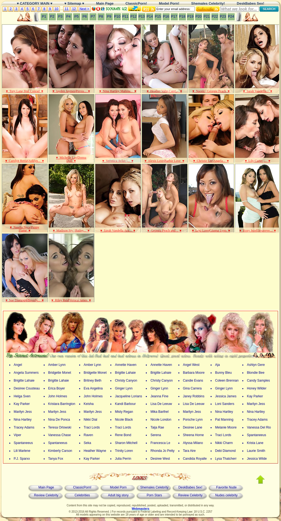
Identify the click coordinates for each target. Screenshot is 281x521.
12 (74, 9)
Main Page (46, 487)
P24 (231, 16)
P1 (44, 16)
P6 (85, 16)
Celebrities (82, 495)
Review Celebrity (46, 495)
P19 (190, 16)
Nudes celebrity (226, 495)
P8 (101, 16)
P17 (174, 16)
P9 (109, 16)
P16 (166, 16)
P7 (93, 16)
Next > (84, 9)
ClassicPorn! (82, 487)
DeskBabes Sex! (190, 487)
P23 (223, 16)
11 (66, 9)
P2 (52, 16)
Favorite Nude (226, 487)
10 (56, 9)
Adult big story (118, 495)
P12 (133, 16)
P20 (198, 16)
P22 (215, 16)
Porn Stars (154, 495)
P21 (207, 16)
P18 (182, 16)
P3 (60, 16)
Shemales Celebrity (154, 487)
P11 (125, 16)
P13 (141, 16)
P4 (68, 16)
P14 (150, 16)
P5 (77, 16)
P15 (158, 16)
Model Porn (118, 487)
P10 (117, 16)
